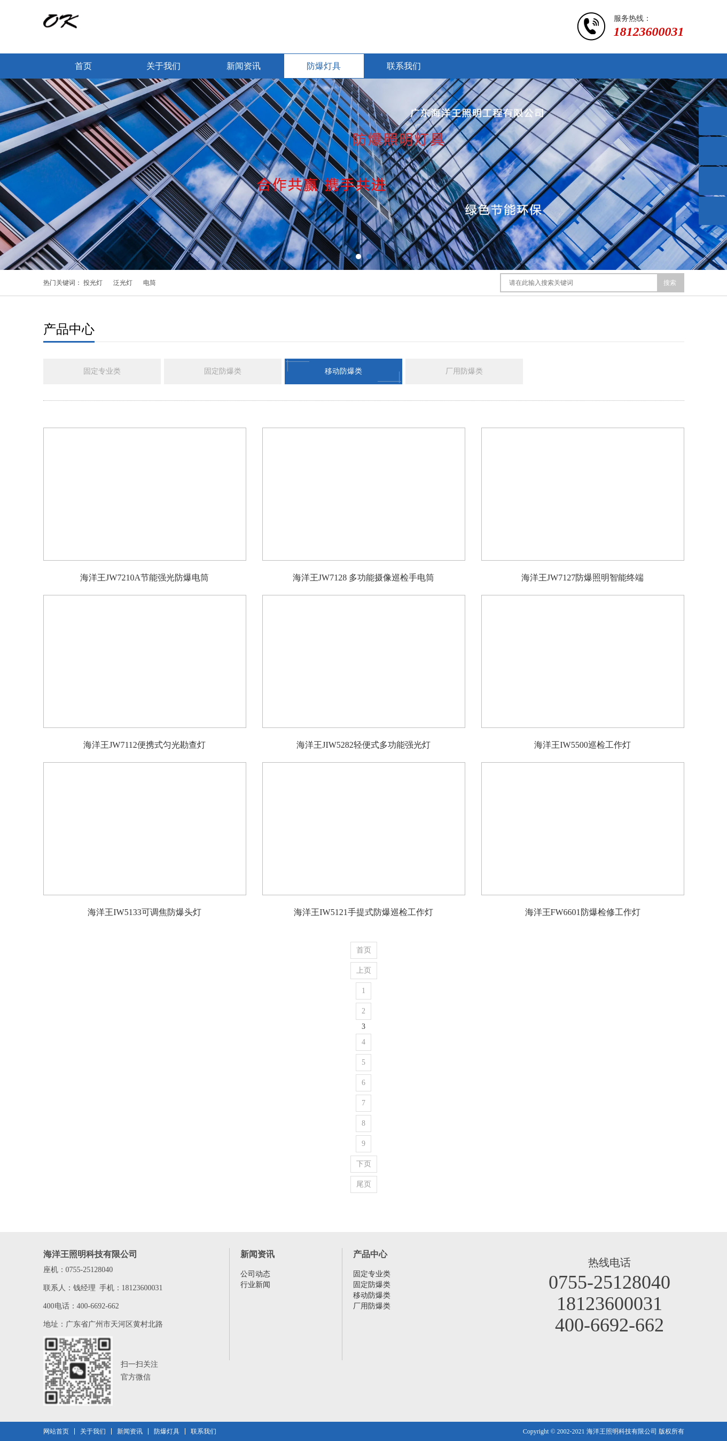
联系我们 (404, 66)
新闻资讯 (243, 66)
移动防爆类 (343, 371)
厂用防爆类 (464, 371)
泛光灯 (122, 282)
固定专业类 (102, 371)
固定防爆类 (222, 371)
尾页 (363, 1184)
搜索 (669, 282)
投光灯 (93, 282)
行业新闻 (255, 1285)
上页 (363, 970)
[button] (358, 256)
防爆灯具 (324, 66)
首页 (83, 66)
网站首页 (56, 1431)
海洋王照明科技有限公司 (622, 1431)
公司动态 (255, 1274)
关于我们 (163, 66)
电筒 (149, 282)
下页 (363, 1164)
